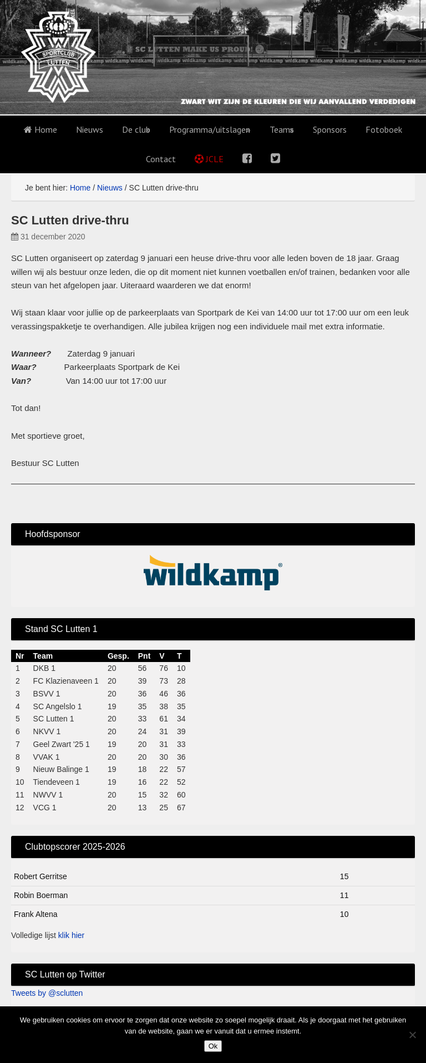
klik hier (71, 935)
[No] (412, 1034)
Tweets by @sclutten (47, 993)
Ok (213, 1046)
